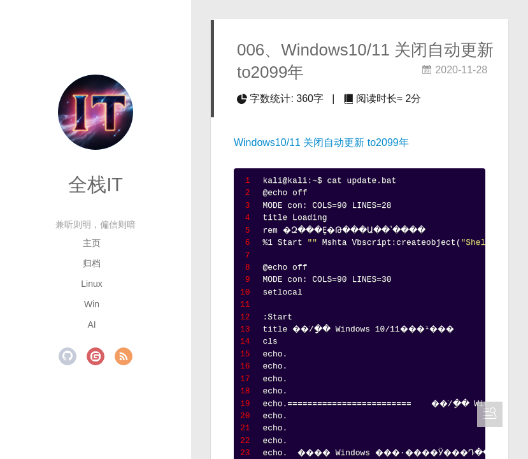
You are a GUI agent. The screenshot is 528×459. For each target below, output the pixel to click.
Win (91, 304)
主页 (92, 243)
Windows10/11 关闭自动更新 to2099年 (321, 142)
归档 (92, 263)
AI (91, 324)
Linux (91, 284)
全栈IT (95, 184)
